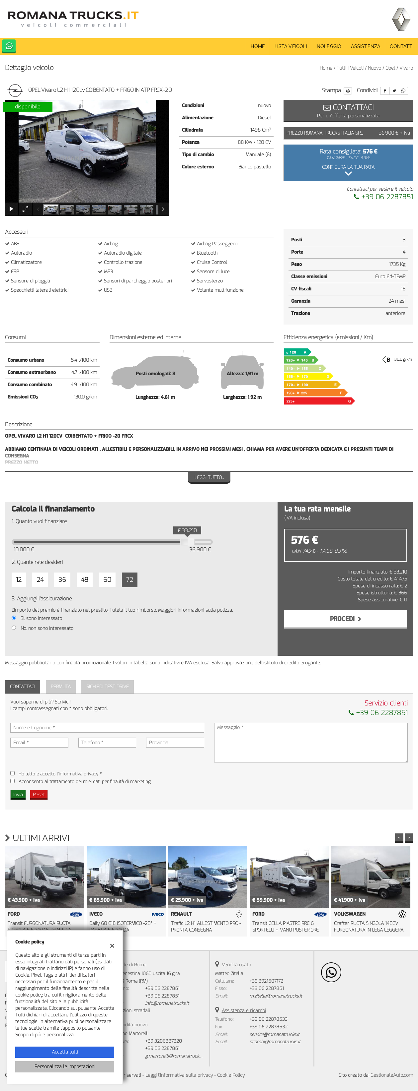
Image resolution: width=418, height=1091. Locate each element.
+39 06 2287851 (383, 197)
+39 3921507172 (266, 981)
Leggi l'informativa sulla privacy (179, 1075)
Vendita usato (236, 965)
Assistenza (365, 46)
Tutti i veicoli (350, 68)
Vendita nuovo (132, 1025)
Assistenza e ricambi (244, 1010)
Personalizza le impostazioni (65, 1066)
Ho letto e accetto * (60, 774)
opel (390, 68)
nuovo (374, 68)
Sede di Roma (131, 965)
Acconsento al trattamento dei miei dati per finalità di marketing (85, 781)
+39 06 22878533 (268, 1019)
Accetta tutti (65, 1052)
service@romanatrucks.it (274, 1034)
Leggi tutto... (209, 477)
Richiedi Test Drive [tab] (107, 687)
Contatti (401, 46)
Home (258, 46)
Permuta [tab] (61, 687)
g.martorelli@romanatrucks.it (175, 1056)
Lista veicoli (291, 46)
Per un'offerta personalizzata (348, 110)
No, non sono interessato (47, 628)
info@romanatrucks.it (167, 1003)
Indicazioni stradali (130, 1010)
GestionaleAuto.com (392, 1075)
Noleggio (329, 46)
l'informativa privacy (77, 774)
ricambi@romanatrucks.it (274, 1042)
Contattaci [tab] (22, 687)
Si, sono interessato (41, 618)
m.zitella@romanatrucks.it (275, 996)
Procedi (346, 619)
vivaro (406, 68)
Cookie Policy (231, 1075)
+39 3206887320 (163, 1041)
